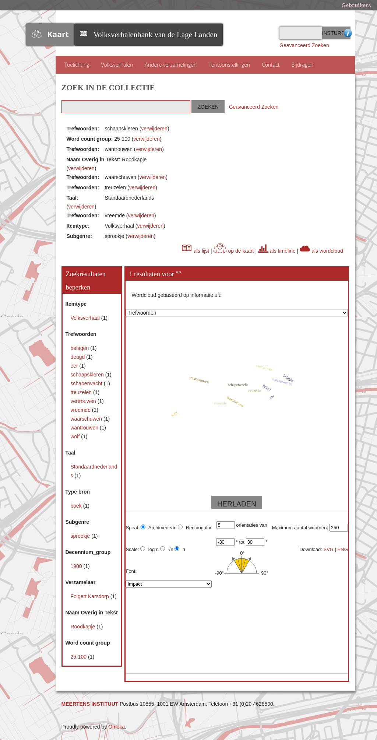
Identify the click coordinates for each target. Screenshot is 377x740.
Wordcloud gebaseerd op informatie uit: (176, 295)
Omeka (116, 727)
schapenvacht (86, 383)
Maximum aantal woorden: (300, 527)
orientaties (247, 525)
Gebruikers (356, 5)
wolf (75, 436)
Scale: (132, 549)
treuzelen (81, 392)
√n (166, 549)
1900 (76, 566)
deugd (78, 357)
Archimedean (159, 527)
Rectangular (195, 527)
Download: (310, 549)
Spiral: (132, 527)
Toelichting (76, 64)
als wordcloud (321, 251)
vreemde (81, 410)
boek (76, 506)
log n (149, 549)
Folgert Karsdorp (90, 596)
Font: (131, 571)
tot (241, 542)
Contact (271, 64)
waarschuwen (86, 419)
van (263, 525)
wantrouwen (84, 428)
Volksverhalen (117, 64)
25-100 (79, 657)
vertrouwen (83, 401)
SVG (329, 549)
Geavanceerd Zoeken (304, 45)
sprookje (80, 536)
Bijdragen (303, 64)
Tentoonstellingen (229, 64)
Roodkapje (83, 626)
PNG (343, 549)
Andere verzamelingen (171, 64)
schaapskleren (87, 375)
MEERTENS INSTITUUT (90, 704)
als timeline (277, 251)
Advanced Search (346, 33)
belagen (80, 348)
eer (74, 366)
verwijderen (154, 128)
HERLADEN (236, 504)
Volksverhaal (85, 318)
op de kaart (234, 251)
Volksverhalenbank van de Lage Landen (156, 34)
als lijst (195, 251)
